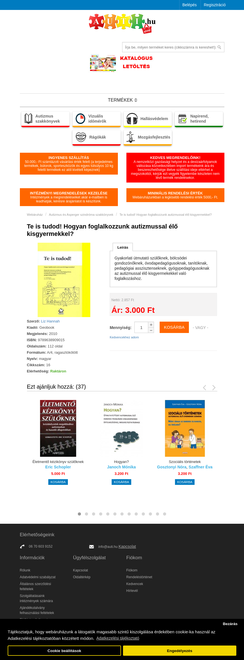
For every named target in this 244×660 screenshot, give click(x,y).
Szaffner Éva (200, 467)
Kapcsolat (127, 546)
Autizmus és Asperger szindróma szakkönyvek (81, 214)
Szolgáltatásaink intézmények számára (36, 598)
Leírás (122, 247)
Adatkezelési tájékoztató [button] (117, 638)
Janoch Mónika (121, 467)
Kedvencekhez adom (124, 337)
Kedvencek (134, 584)
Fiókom (131, 570)
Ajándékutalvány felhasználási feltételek (37, 610)
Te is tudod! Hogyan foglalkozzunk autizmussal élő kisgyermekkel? (166, 214)
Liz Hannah (50, 321)
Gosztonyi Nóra (171, 467)
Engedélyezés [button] (179, 651)
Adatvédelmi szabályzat (38, 577)
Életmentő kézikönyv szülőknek (58, 462)
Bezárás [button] (230, 624)
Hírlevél (132, 591)
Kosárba (58, 482)
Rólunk (25, 570)
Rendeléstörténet (139, 577)
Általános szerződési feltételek (35, 586)
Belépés (189, 5)
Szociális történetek (185, 462)
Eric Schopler (58, 467)
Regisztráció (215, 5)
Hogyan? (121, 462)
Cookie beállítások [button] (64, 651)
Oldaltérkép (81, 577)
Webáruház (35, 214)
